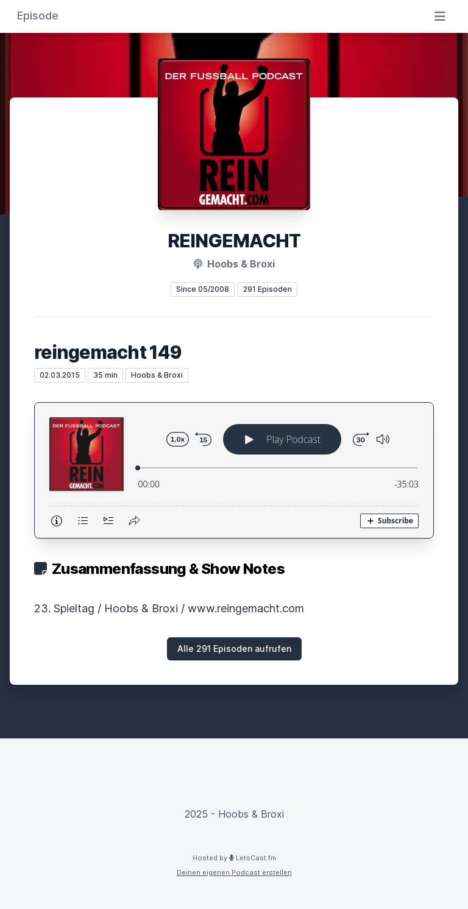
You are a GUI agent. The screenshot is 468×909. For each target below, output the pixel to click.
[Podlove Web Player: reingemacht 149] (234, 470)
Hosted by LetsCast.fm (234, 858)
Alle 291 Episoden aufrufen (234, 648)
